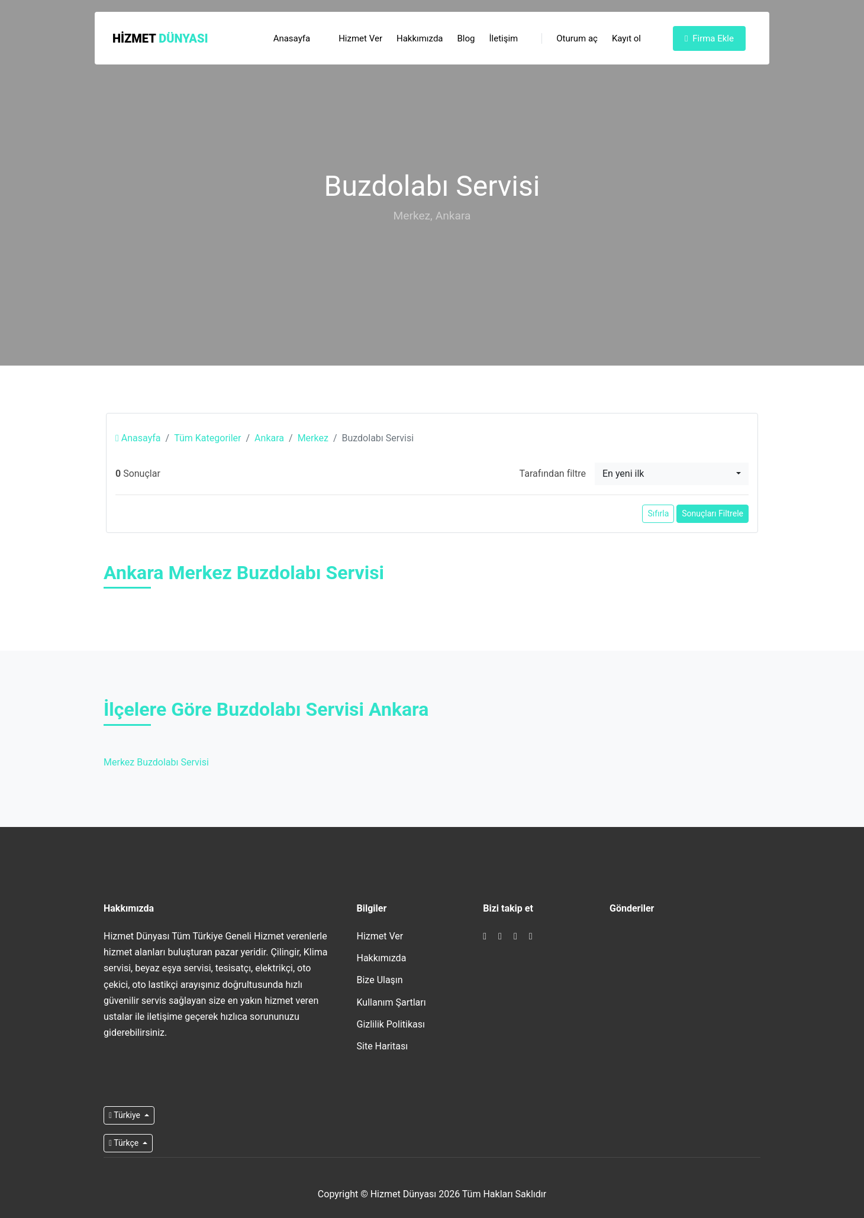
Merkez (313, 438)
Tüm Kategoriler (207, 438)
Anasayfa (292, 38)
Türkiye (125, 1115)
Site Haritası (382, 1046)
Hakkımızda (419, 38)
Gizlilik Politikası (391, 1024)
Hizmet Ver (360, 38)
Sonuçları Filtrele (712, 513)
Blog (466, 38)
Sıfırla (658, 513)
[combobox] (672, 474)
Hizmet (160, 38)
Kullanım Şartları (391, 1002)
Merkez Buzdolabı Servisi (156, 762)
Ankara (269, 438)
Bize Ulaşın (380, 980)
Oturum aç (569, 38)
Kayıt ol (626, 38)
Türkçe (125, 1143)
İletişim (503, 38)
